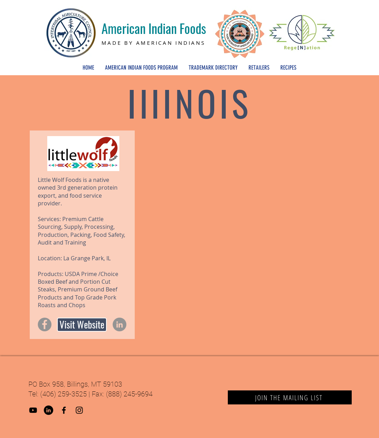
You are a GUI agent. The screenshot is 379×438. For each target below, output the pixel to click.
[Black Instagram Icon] (79, 410)
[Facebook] (44, 324)
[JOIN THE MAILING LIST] (290, 397)
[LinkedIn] (119, 324)
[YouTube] (33, 410)
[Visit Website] (82, 325)
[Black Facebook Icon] (64, 410)
